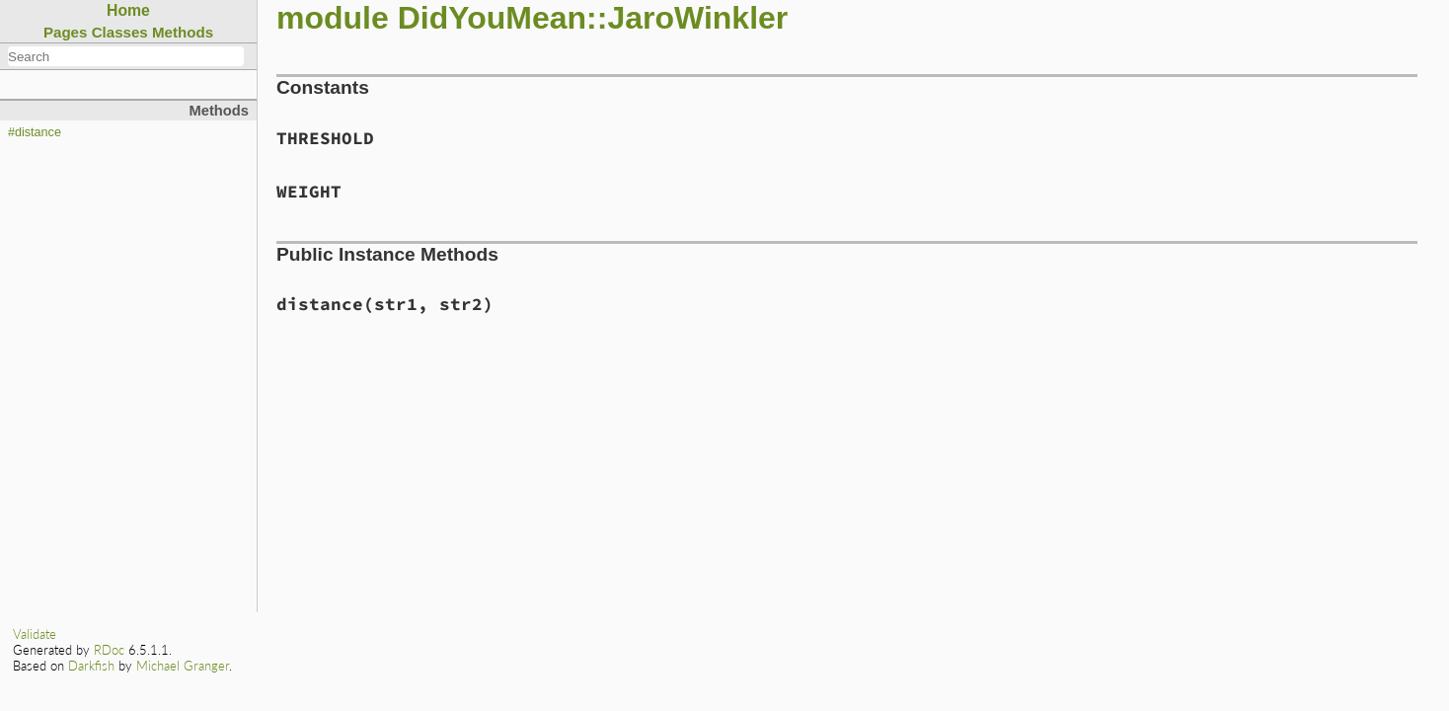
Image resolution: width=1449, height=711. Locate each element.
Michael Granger (182, 665)
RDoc (109, 650)
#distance (34, 132)
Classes (120, 32)
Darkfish (91, 665)
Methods (182, 32)
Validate (34, 634)
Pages (65, 32)
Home (128, 10)
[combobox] (126, 56)
